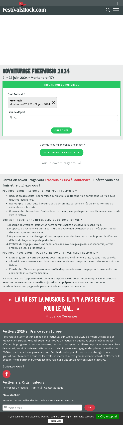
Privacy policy (71, 420)
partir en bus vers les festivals (38, 359)
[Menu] (115, 10)
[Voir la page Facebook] (117, 4)
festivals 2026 (76, 336)
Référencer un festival (16, 387)
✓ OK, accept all (107, 416)
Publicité (36, 387)
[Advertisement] (61, 39)
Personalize (55, 421)
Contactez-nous (53, 387)
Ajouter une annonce (61, 152)
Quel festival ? (16, 94)
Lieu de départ (16, 112)
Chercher (61, 130)
